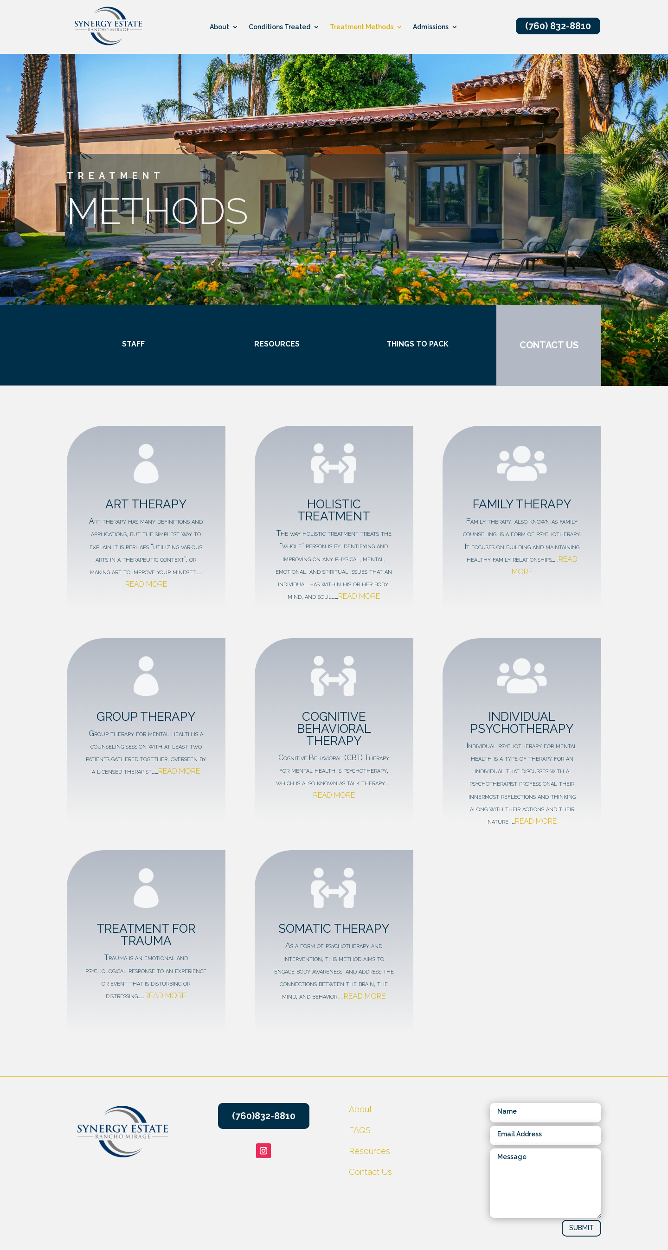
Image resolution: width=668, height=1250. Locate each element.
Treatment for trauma (145, 935)
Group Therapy (145, 717)
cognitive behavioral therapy (334, 729)
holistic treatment (333, 510)
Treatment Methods (361, 27)
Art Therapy (145, 504)
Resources (266, 344)
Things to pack (406, 344)
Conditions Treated (279, 27)
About (219, 27)
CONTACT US (537, 345)
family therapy (522, 504)
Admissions (431, 27)
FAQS (360, 1130)
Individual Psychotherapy (521, 723)
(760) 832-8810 (558, 26)
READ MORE (146, 584)
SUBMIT (581, 1227)
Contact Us (370, 1172)
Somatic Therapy (333, 929)
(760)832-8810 (263, 1116)
